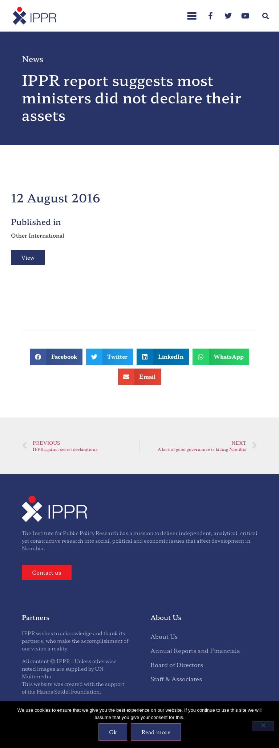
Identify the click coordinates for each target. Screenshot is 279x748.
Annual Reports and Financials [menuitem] (195, 650)
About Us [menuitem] (164, 636)
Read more (155, 732)
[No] (263, 726)
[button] (192, 12)
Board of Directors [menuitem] (176, 664)
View (28, 257)
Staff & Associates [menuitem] (176, 678)
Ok (113, 732)
